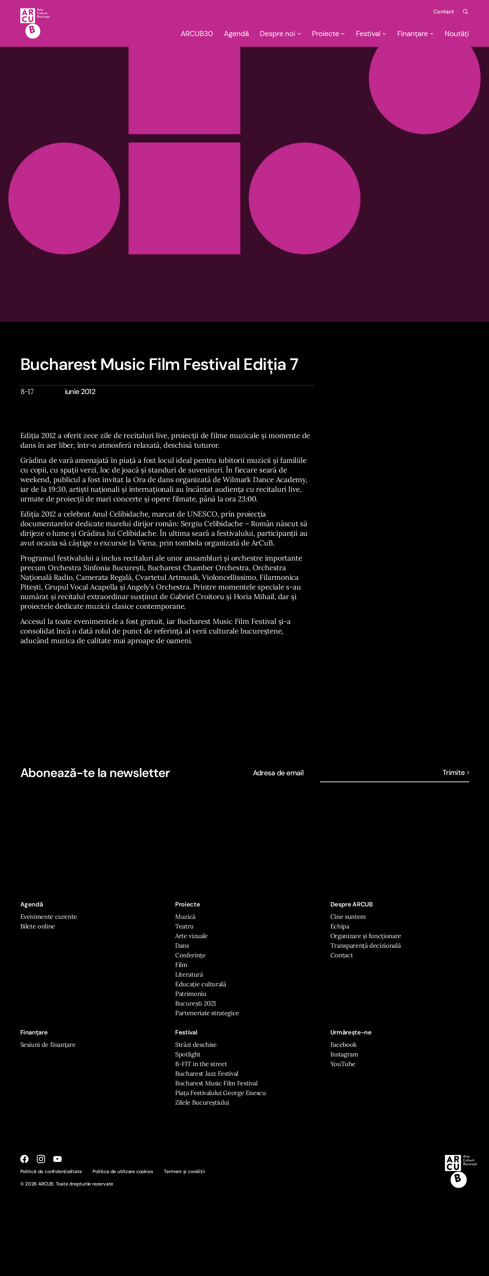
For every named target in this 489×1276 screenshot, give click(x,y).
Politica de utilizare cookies (123, 1171)
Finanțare (415, 34)
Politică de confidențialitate (51, 1171)
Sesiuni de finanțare (48, 1045)
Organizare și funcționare (365, 936)
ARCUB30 (197, 34)
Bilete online (37, 926)
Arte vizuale (191, 936)
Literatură (189, 974)
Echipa (339, 926)
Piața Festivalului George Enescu (220, 1093)
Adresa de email (278, 773)
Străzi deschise (196, 1045)
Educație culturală (200, 984)
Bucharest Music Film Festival (216, 1083)
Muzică (185, 917)
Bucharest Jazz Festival (206, 1073)
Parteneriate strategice (207, 1013)
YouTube (342, 1064)
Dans (182, 945)
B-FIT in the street (201, 1064)
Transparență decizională (365, 945)
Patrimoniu (190, 994)
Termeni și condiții (184, 1171)
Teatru (184, 926)
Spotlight (188, 1054)
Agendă (236, 34)
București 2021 (195, 1003)
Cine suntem (348, 917)
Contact (443, 11)
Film (181, 965)
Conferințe (190, 955)
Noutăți (457, 34)
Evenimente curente (48, 917)
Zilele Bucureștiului (202, 1102)
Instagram (344, 1054)
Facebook (343, 1045)
